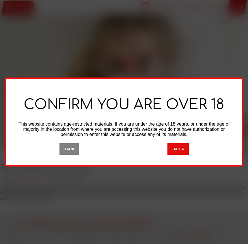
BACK (69, 149)
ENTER (177, 149)
